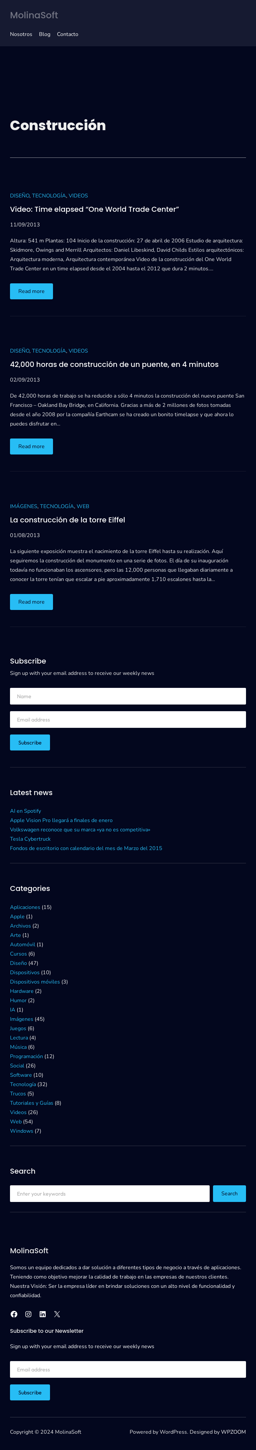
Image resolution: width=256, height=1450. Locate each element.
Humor (18, 1000)
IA (12, 1010)
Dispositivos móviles (35, 982)
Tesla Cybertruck (30, 839)
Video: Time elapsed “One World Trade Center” (94, 209)
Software (21, 1075)
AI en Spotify (25, 811)
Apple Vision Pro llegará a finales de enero (61, 820)
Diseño (19, 195)
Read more (34, 292)
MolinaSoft (34, 15)
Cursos (18, 954)
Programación (26, 1056)
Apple (17, 916)
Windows (21, 1131)
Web (83, 506)
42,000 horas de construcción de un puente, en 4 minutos (114, 365)
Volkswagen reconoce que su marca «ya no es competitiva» (80, 829)
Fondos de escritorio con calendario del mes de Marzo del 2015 (86, 848)
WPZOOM (233, 1432)
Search (229, 1193)
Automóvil (22, 944)
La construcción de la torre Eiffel (67, 520)
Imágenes (23, 506)
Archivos (20, 926)
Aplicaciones (25, 907)
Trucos (18, 1093)
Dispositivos (25, 972)
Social (17, 1065)
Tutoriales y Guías (31, 1103)
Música (18, 1047)
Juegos (18, 1028)
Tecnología (49, 195)
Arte (15, 935)
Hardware (22, 991)
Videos (78, 195)
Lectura (19, 1037)
